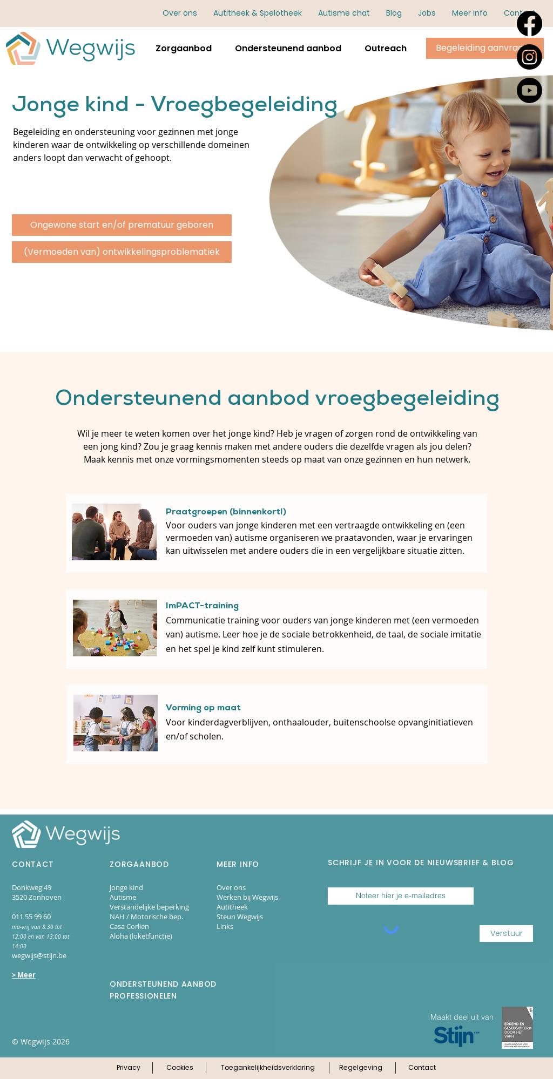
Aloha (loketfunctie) (141, 936)
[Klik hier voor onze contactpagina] (422, 1068)
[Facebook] (529, 23)
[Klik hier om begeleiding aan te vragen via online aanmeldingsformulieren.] (485, 48)
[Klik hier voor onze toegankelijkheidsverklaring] (267, 1068)
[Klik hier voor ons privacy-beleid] (128, 1068)
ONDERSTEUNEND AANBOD (163, 984)
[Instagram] (529, 57)
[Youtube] (529, 90)
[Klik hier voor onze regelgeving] (360, 1068)
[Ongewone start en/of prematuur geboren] (122, 225)
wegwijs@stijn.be (39, 955)
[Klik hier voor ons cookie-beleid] (179, 1068)
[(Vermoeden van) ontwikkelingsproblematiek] (122, 252)
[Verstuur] (506, 933)
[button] (470, 13)
